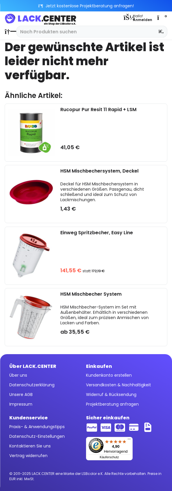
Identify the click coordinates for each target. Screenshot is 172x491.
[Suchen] (161, 31)
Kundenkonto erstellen (109, 375)
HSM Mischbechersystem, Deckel (99, 171)
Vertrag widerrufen (28, 456)
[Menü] (129, 440)
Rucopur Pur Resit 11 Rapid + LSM (98, 110)
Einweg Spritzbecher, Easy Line (96, 233)
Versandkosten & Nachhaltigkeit (118, 385)
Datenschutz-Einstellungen (37, 436)
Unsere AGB (21, 394)
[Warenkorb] (161, 17)
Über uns (18, 375)
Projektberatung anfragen (112, 404)
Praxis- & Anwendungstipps (37, 427)
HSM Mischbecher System (91, 294)
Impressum (20, 404)
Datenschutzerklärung (32, 385)
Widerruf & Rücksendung (111, 394)
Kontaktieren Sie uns (30, 446)
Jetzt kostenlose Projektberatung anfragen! (86, 6)
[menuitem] (9, 31)
